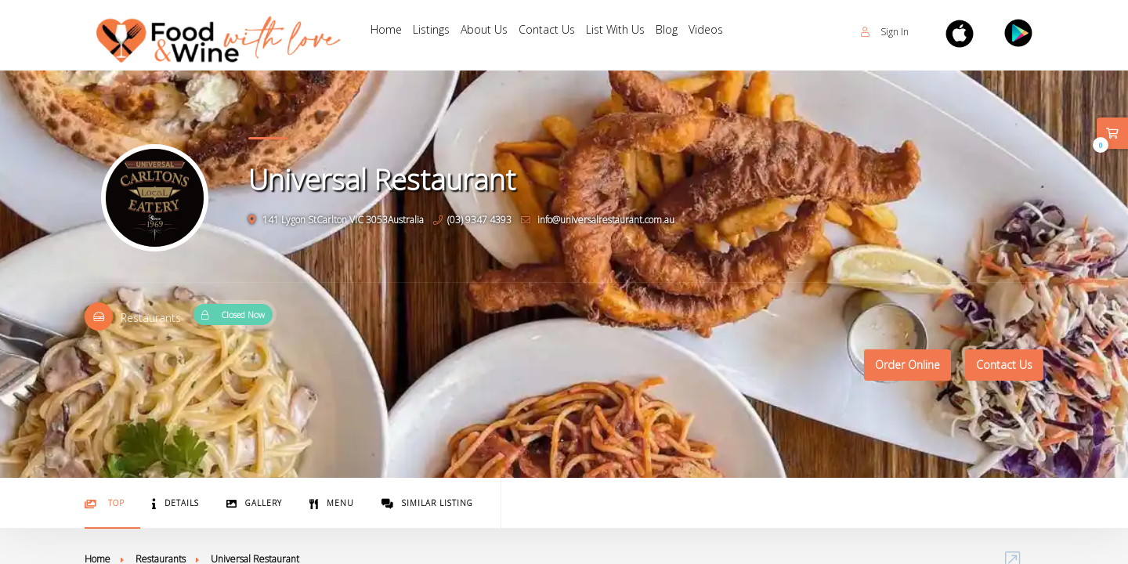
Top (105, 503)
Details (175, 503)
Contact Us (558, 31)
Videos (726, 31)
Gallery (254, 503)
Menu (331, 503)
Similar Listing (427, 503)
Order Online (907, 364)
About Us (491, 31)
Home (387, 31)
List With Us (629, 31)
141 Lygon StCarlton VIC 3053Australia (336, 219)
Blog (684, 31)
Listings (436, 31)
